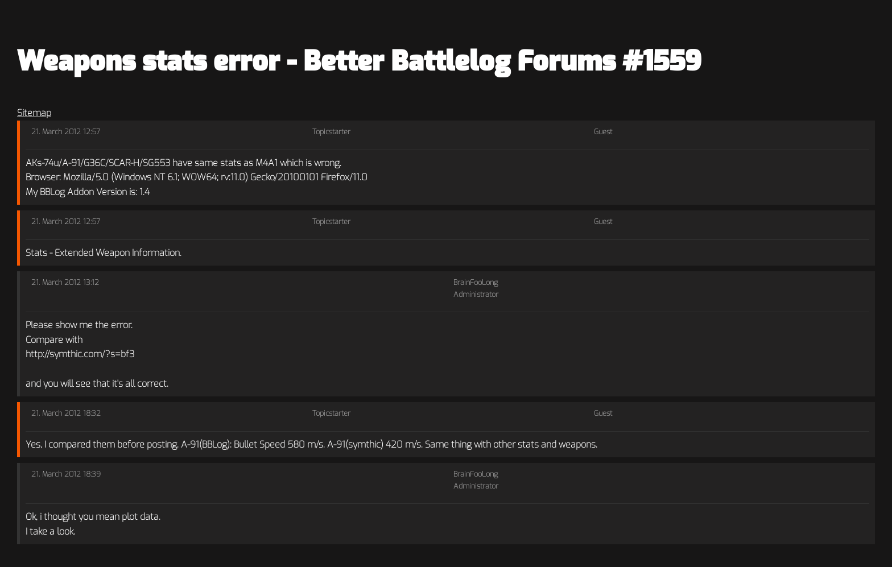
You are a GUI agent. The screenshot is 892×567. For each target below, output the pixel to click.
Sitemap (34, 113)
